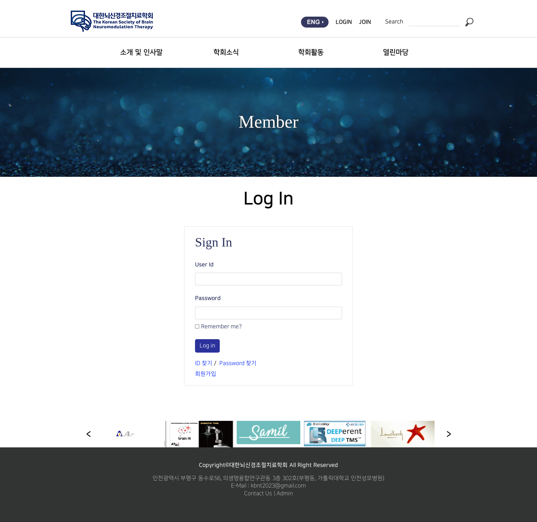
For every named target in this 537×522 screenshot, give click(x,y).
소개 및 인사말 (141, 52)
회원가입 (205, 374)
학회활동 (311, 52)
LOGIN (344, 22)
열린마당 (395, 52)
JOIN (365, 22)
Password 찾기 (237, 363)
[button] (449, 434)
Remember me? (221, 327)
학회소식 (226, 52)
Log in (207, 346)
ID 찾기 (203, 363)
